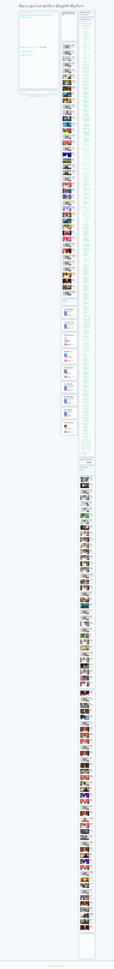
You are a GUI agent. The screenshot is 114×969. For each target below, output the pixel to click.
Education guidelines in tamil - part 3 (86, 93)
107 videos (66, 358)
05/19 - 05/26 (86, 444)
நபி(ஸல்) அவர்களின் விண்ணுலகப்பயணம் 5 (87, 260)
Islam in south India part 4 (86, 75)
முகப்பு (37, 92)
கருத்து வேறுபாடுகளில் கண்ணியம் (86, 156)
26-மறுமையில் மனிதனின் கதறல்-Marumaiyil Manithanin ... (86, 227)
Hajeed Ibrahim (67, 428)
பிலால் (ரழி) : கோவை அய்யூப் (86, 28)
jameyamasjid (71, 385)
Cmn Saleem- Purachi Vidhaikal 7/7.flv (86, 254)
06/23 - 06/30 (86, 448)
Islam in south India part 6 (86, 65)
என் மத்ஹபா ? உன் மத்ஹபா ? (86, 145)
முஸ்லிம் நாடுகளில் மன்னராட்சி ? (86, 174)
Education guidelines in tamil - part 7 (86, 110)
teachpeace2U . (67, 373)
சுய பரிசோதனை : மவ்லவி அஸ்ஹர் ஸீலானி (86, 220)
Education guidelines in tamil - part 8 (86, 115)
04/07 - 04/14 (86, 440)
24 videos (70, 387)
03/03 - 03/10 (86, 25)
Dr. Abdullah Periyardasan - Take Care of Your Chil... (86, 332)
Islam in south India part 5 (86, 78)
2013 (83, 21)
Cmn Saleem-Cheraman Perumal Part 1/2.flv (86, 419)
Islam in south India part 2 (86, 68)
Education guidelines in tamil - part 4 (86, 97)
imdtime (70, 311)
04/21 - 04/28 (86, 442)
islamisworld (71, 324)
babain (83, 470)
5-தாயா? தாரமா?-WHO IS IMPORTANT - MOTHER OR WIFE (86, 234)
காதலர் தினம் (86, 153)
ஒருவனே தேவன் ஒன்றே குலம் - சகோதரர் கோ (87, 214)
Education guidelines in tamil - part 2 (86, 88)
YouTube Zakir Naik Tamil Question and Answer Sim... (86, 240)
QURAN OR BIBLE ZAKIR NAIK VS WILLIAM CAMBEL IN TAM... (86, 272)
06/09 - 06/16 (86, 446)
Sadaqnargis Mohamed (67, 341)
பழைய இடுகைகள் (53, 92)
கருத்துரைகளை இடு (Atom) (42, 95)
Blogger (58, 966)
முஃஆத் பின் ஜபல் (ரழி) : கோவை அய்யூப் (86, 33)
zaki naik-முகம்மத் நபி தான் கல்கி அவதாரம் (86, 209)
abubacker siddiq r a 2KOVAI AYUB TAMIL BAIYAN (86, 120)
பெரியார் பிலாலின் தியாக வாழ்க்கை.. (86, 354)
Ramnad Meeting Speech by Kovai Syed (86, 249)
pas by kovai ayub (85, 313)
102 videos (66, 429)
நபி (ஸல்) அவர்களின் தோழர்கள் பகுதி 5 (86, 265)
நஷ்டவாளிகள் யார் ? (86, 340)
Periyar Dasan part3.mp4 (86, 337)
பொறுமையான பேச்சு (86, 160)
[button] (70, 48)
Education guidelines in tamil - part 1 (86, 360)
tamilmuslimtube (68, 357)
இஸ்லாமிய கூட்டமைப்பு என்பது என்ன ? (86, 164)
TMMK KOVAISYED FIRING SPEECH (86, 308)
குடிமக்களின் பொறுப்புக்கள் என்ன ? (86, 169)
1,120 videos (67, 342)
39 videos (69, 312)
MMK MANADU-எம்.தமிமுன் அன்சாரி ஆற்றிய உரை (86, 178)
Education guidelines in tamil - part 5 (86, 101)
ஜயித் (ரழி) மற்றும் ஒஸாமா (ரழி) (86, 46)
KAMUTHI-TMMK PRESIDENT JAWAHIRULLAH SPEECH (87, 133)
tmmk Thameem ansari (86, 129)
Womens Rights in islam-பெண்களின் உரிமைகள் (86, 349)
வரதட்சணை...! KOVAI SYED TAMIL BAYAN (86, 245)
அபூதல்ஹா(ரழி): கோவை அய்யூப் (86, 38)
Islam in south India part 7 (86, 84)
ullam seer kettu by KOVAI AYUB (86, 303)
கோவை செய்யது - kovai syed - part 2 (87, 194)
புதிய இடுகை (23, 92)
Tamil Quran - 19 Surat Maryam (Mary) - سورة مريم (86, 203)
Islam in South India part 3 (86, 71)
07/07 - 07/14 (86, 450)
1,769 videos (66, 374)
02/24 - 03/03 (86, 23)
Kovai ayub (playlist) (85, 424)
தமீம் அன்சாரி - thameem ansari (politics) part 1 (87, 184)
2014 (83, 452)
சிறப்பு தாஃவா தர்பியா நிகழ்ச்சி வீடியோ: (51, 6)
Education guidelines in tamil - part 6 (86, 106)
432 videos (70, 325)
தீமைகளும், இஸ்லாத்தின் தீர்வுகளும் (86, 150)
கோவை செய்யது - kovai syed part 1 (87, 189)
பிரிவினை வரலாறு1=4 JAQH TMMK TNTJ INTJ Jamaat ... (86, 140)
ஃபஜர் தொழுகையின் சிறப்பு (86, 61)
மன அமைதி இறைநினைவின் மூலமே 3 (86, 344)
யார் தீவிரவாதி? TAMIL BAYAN (86, 316)
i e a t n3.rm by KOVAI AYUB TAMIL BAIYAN (87, 125)
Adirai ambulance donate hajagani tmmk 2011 (86, 326)
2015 (83, 454)
